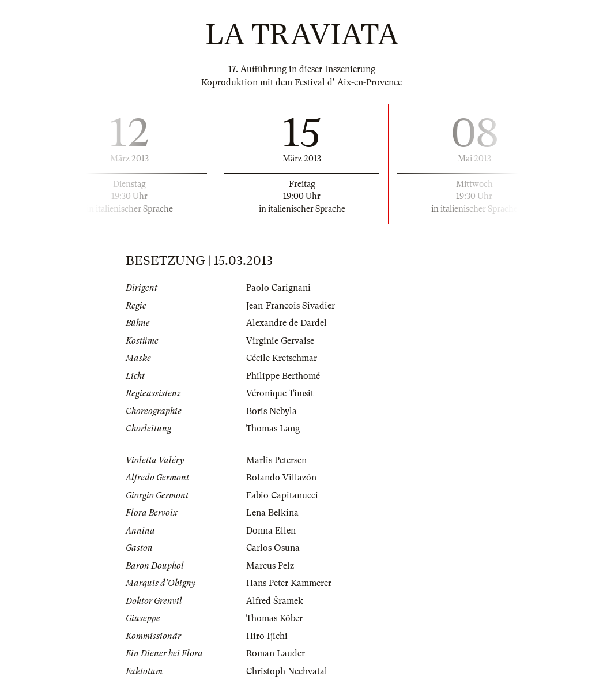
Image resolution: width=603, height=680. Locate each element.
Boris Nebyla (271, 411)
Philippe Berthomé (283, 376)
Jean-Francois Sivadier (290, 305)
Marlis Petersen (276, 460)
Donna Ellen (271, 530)
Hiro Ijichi (267, 636)
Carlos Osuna (273, 548)
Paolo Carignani (278, 288)
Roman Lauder (275, 653)
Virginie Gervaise (280, 341)
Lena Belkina (272, 513)
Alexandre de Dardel (286, 323)
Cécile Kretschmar (281, 358)
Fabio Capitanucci (282, 495)
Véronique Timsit (280, 393)
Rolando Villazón (281, 477)
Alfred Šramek (274, 601)
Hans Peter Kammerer (288, 583)
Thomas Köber (274, 618)
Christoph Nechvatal (286, 671)
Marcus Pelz (270, 566)
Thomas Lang (273, 428)
